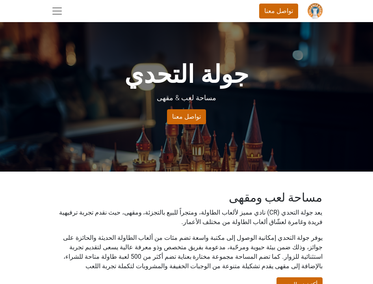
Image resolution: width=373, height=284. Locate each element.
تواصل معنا (278, 11)
